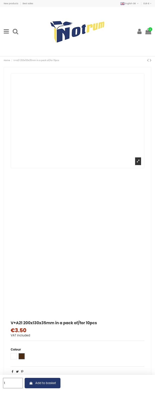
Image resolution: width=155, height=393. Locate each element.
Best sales (28, 3)
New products (11, 3)
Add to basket (42, 383)
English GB (129, 3)
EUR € (147, 3)
